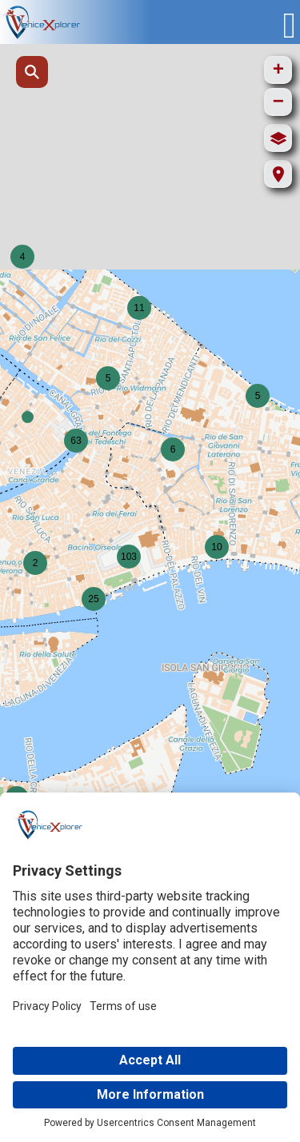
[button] (28, 417)
